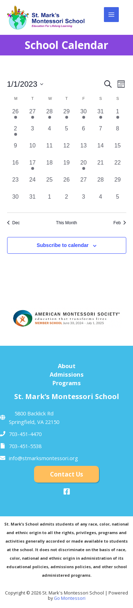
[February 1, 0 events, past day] (49, 201)
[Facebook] (66, 491)
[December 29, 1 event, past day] (66, 115)
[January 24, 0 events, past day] (32, 184)
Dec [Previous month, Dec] (13, 222)
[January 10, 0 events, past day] (32, 149)
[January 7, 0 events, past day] (100, 132)
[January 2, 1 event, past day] (15, 132)
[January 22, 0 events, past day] (117, 167)
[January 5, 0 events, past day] (66, 132)
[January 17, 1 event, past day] (32, 167)
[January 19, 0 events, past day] (66, 167)
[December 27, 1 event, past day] (32, 115)
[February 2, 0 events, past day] (66, 201)
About (67, 366)
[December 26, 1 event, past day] (15, 115)
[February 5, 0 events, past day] (117, 201)
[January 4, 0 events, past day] (49, 132)
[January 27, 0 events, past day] (83, 184)
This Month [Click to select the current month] (66, 222)
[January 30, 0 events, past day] (15, 201)
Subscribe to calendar (62, 245)
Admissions (67, 374)
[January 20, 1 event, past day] (83, 167)
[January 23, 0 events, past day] (15, 184)
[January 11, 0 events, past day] (49, 149)
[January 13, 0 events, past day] (83, 149)
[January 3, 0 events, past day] (32, 132)
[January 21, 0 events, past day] (100, 167)
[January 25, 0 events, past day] (49, 184)
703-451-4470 (25, 433)
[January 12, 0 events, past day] (66, 149)
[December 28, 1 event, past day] (49, 115)
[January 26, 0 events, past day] (66, 184)
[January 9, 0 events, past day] (15, 149)
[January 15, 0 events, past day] (117, 149)
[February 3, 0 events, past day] (83, 201)
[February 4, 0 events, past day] (100, 201)
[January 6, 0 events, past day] (83, 132)
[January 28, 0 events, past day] (100, 184)
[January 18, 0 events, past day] (49, 167)
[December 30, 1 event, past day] (83, 115)
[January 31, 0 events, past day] (32, 201)
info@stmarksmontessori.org (43, 458)
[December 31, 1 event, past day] (100, 115)
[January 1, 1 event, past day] (117, 115)
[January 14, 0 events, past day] (100, 149)
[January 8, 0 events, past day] (117, 132)
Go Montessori (69, 598)
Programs (66, 383)
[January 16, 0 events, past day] (15, 167)
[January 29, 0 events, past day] (117, 184)
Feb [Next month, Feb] (119, 222)
